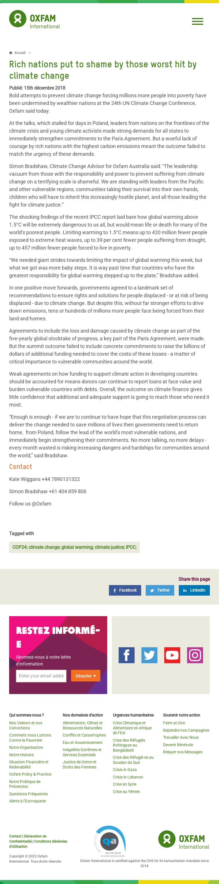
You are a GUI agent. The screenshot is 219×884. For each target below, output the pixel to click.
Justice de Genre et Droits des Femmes (79, 764)
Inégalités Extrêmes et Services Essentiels (82, 752)
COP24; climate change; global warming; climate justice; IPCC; (74, 547)
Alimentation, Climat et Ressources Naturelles (83, 725)
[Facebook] (125, 590)
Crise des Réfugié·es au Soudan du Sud (133, 760)
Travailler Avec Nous (181, 737)
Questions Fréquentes (28, 794)
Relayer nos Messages (182, 752)
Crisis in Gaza (125, 769)
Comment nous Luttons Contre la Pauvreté (30, 738)
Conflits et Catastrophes (84, 735)
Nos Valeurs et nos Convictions (25, 725)
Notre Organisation (26, 747)
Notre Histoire (21, 754)
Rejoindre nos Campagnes (186, 730)
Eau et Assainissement (83, 742)
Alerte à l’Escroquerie (27, 801)
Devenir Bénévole (178, 745)
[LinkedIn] (194, 590)
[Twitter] (160, 590)
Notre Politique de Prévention (24, 784)
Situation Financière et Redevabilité (28, 764)
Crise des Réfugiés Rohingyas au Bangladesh (129, 745)
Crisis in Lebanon (128, 777)
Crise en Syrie (124, 784)
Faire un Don (174, 723)
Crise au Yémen (126, 791)
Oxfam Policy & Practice (30, 774)
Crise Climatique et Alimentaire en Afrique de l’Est (132, 728)
